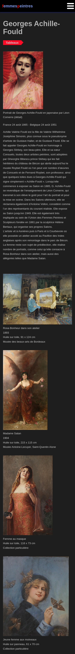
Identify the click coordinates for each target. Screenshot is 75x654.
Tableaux (12, 42)
